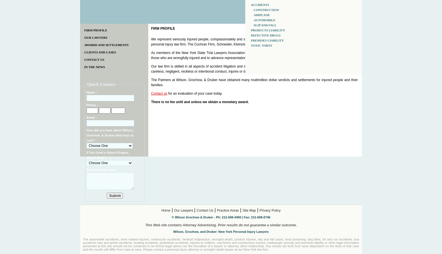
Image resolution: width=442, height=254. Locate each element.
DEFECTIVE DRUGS (265, 35)
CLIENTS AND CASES (100, 52)
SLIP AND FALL (265, 25)
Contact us (159, 93)
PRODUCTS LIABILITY (268, 30)
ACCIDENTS (260, 4)
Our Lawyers (184, 210)
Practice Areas (228, 210)
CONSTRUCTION (266, 10)
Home (166, 210)
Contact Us (205, 210)
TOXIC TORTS (261, 45)
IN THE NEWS (94, 67)
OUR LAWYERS (95, 37)
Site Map (249, 210)
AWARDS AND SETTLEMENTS (106, 45)
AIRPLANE (262, 15)
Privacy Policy (270, 210)
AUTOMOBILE (264, 20)
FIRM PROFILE (95, 30)
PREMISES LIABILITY (267, 40)
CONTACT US (94, 59)
